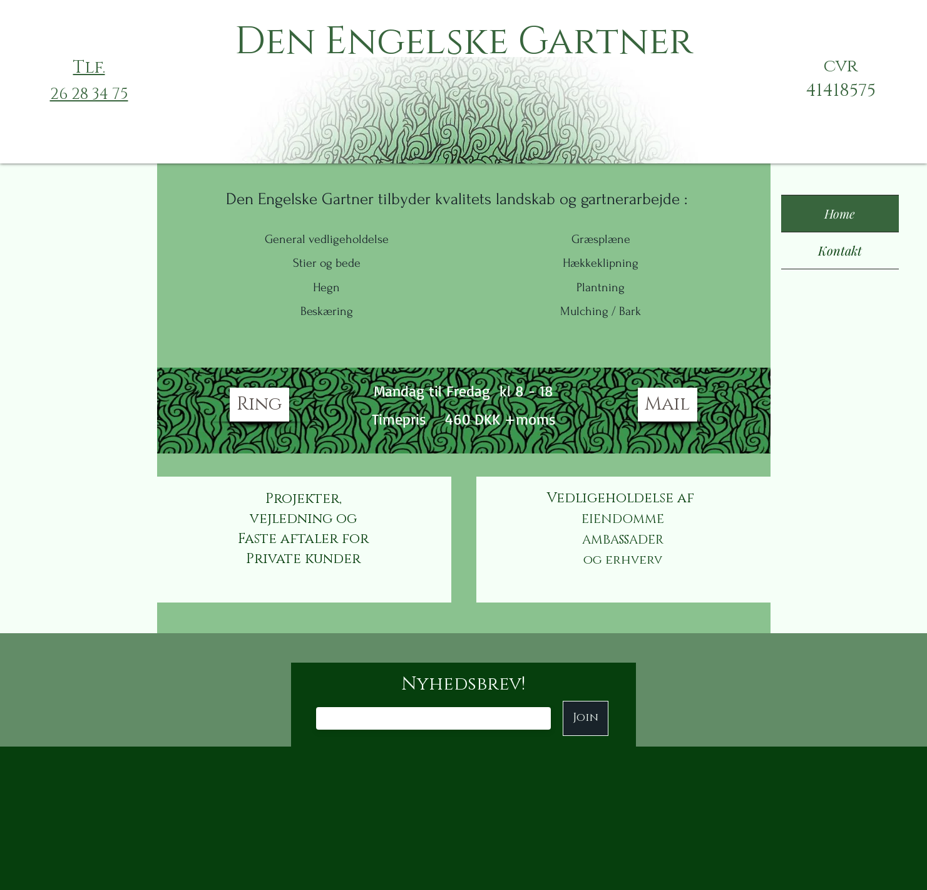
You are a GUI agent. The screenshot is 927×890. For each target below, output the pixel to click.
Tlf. (89, 67)
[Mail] (667, 405)
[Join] (585, 718)
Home (839, 213)
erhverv (633, 560)
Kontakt (840, 250)
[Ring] (259, 405)
